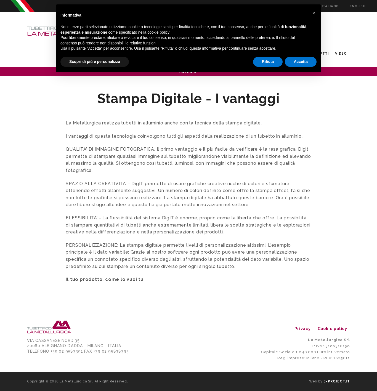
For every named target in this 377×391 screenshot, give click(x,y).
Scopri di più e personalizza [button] (94, 61)
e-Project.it (336, 381)
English (357, 6)
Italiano (330, 6)
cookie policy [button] (158, 32)
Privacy (302, 328)
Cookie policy (332, 328)
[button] (313, 13)
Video (341, 53)
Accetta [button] (301, 61)
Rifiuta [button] (268, 61)
